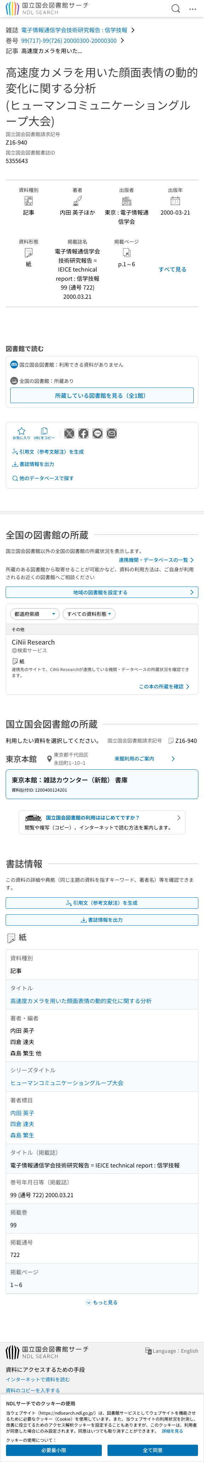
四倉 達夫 (22, 1123)
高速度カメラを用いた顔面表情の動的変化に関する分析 (81, 1000)
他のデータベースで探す (43, 478)
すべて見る (172, 269)
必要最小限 (53, 1450)
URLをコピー (44, 433)
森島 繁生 (22, 1135)
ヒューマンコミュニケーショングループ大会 (66, 1082)
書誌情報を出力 (33, 464)
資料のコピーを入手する (33, 1390)
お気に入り (21, 433)
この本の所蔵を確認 (165, 686)
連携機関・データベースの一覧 (157, 560)
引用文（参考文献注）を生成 (48, 451)
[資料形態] (89, 613)
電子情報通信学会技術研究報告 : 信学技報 (74, 29)
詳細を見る (172, 1431)
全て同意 (153, 1450)
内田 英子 (22, 1112)
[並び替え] (35, 613)
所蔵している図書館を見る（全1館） (102, 395)
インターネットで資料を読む (38, 1379)
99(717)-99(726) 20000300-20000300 (69, 40)
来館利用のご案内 (146, 759)
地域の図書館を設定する (135, 592)
